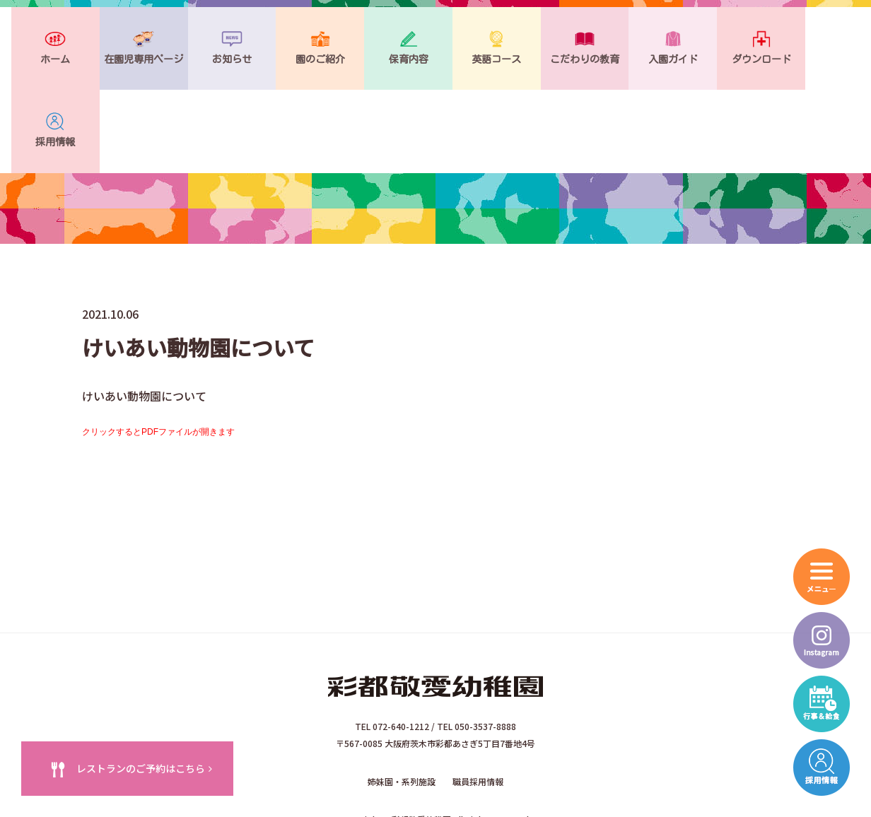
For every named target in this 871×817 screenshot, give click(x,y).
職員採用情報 (477, 706)
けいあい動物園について (144, 320)
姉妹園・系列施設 (401, 706)
